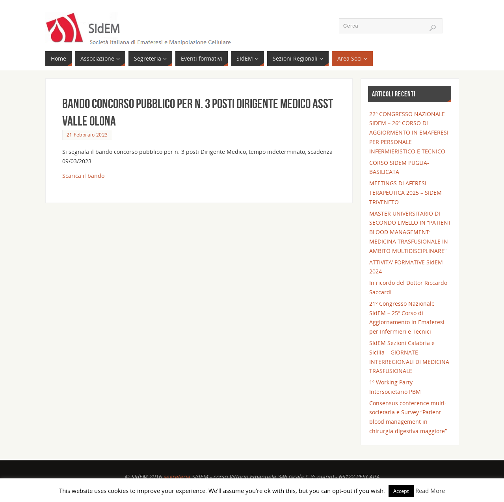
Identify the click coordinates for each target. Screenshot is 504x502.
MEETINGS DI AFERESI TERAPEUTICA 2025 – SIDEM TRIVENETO (405, 192)
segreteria (176, 476)
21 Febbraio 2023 (87, 134)
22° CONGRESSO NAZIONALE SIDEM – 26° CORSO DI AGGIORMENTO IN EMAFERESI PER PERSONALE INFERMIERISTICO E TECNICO (408, 132)
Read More (430, 491)
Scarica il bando (83, 175)
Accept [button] (401, 491)
